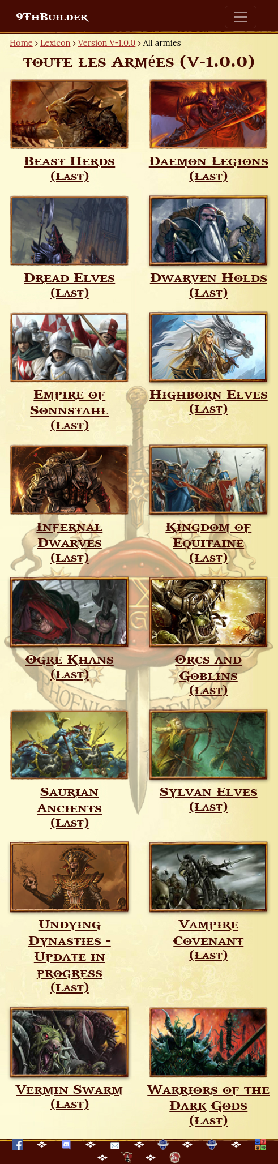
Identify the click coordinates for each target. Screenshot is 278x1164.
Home (21, 42)
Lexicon (55, 42)
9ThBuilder (52, 17)
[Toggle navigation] (240, 17)
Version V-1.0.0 (107, 42)
